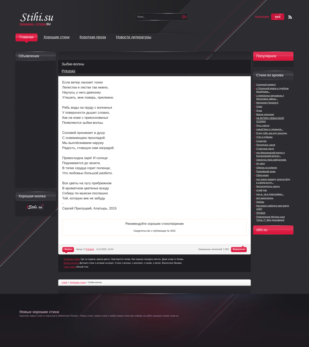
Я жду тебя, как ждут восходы (271, 133)
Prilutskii (68, 71)
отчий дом (261, 190)
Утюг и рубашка (264, 137)
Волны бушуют (71, 263)
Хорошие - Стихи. (35, 24)
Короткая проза (93, 37)
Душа (259, 110)
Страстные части (265, 148)
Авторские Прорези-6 (267, 102)
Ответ (259, 106)
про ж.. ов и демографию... (270, 194)
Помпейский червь (265, 171)
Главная (26, 37)
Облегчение (262, 175)
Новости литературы (133, 37)
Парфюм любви (72, 259)
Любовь (260, 202)
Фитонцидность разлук (268, 186)
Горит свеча (70, 267)
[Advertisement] (35, 124)
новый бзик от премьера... (269, 129)
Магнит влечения (265, 114)
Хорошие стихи (57, 37)
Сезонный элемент (266, 84)
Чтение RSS (290, 17)
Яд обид (260, 163)
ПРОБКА (260, 213)
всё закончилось (264, 198)
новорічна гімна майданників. (271, 159)
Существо (261, 141)
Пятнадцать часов (265, 145)
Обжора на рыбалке (266, 167)
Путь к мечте (262, 125)
